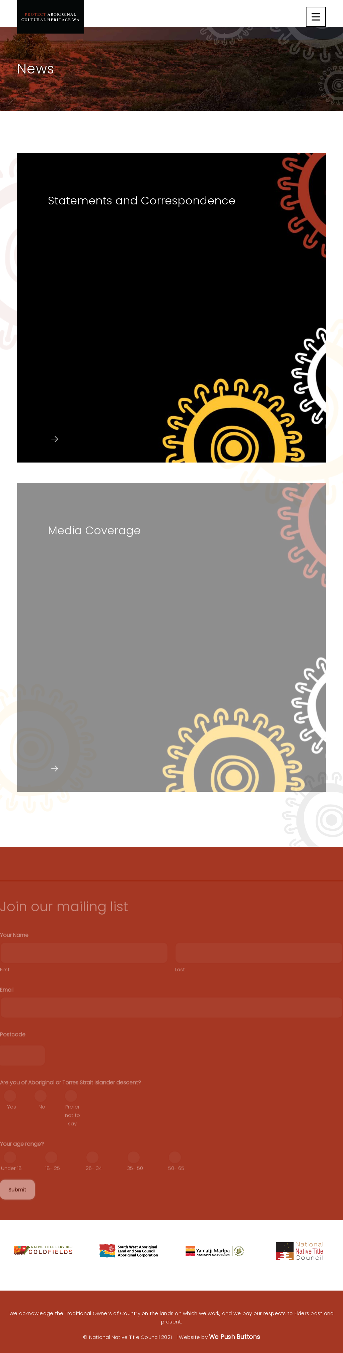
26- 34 (94, 1194)
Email (6, 1016)
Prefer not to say (72, 1141)
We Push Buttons (234, 1337)
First (5, 995)
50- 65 (176, 1194)
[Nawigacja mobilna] (316, 17)
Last (180, 995)
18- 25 (52, 1194)
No (42, 1133)
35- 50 (135, 1194)
